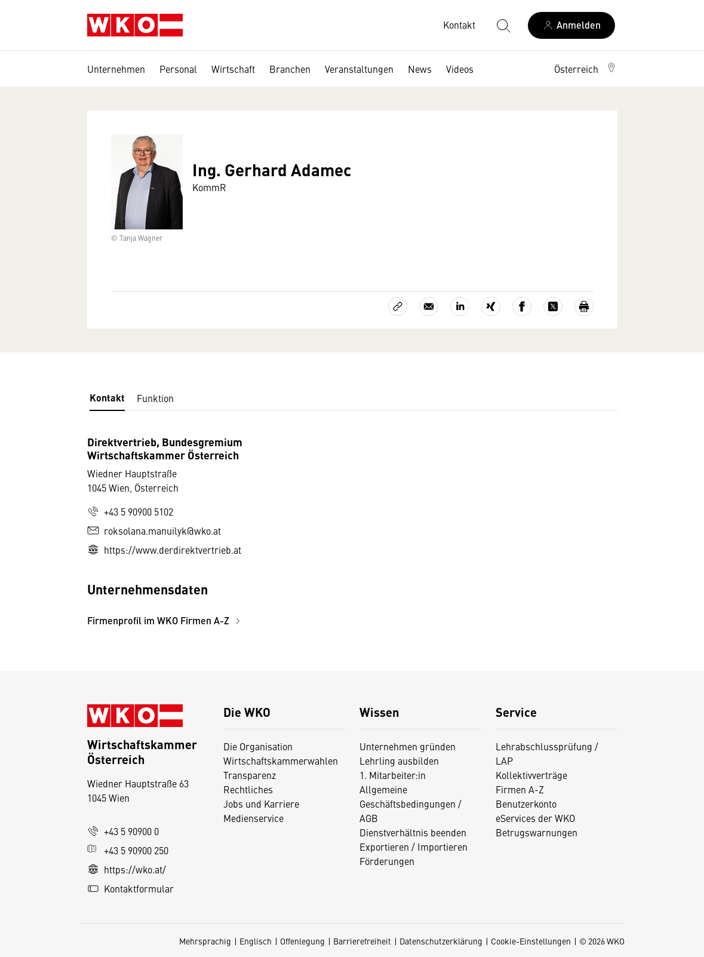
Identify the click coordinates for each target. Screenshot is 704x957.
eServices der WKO (535, 817)
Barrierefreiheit (362, 940)
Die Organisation (258, 746)
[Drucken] (584, 306)
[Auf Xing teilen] (490, 306)
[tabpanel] (264, 531)
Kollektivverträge (531, 774)
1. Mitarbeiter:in (392, 774)
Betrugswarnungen (538, 832)
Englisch (255, 940)
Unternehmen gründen (407, 746)
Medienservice (253, 817)
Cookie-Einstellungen (531, 940)
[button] (585, 69)
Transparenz (249, 774)
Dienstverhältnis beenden (412, 832)
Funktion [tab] (155, 397)
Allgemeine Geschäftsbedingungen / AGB (410, 803)
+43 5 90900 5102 (130, 511)
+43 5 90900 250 (127, 850)
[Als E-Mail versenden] (428, 306)
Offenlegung (302, 940)
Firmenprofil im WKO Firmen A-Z (165, 620)
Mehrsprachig (205, 940)
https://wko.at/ (126, 869)
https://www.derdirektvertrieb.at (164, 549)
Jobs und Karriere (261, 803)
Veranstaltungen (359, 68)
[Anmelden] (571, 25)
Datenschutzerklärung (440, 940)
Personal (178, 68)
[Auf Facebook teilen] (521, 306)
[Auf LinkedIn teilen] (459, 306)
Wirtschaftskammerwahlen (280, 760)
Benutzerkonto (526, 803)
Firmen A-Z (520, 789)
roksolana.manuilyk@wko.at (154, 530)
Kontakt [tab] (107, 397)
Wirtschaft (233, 68)
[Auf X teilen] (552, 306)
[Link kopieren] (397, 306)
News (420, 68)
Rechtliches (248, 789)
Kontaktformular (130, 888)
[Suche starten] (503, 25)
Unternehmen (116, 68)
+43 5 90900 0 (123, 831)
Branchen (290, 68)
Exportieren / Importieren (413, 846)
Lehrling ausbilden (399, 760)
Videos (460, 68)
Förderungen (386, 860)
